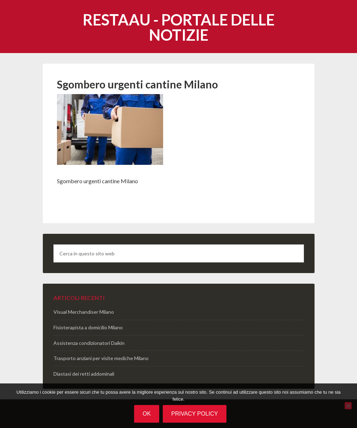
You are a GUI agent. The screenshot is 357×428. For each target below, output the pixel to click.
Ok (147, 414)
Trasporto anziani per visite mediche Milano (101, 358)
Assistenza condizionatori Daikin (89, 343)
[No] (348, 405)
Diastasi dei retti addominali (83, 374)
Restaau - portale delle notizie (179, 27)
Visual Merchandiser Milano (83, 312)
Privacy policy (194, 414)
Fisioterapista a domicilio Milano (88, 327)
